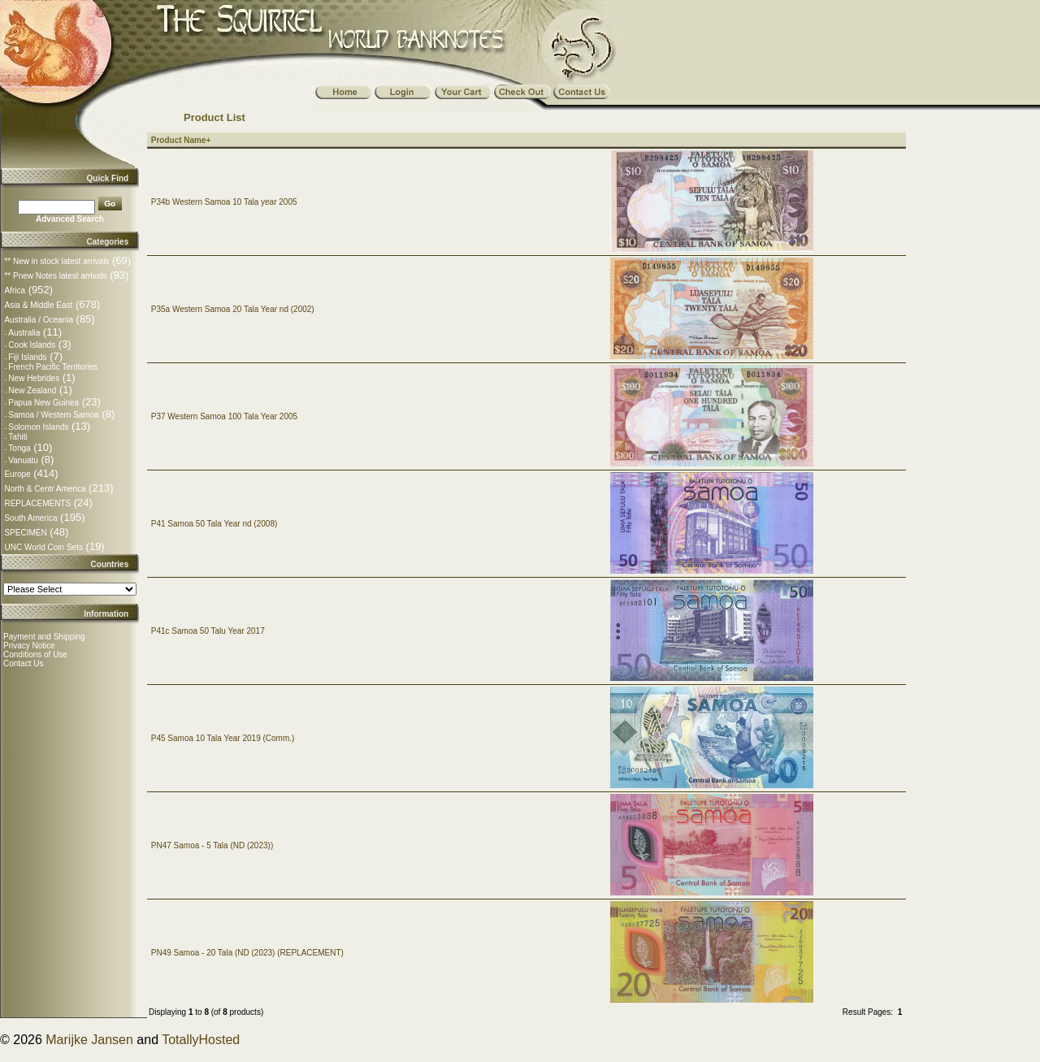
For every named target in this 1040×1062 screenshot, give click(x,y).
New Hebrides (33, 378)
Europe (17, 474)
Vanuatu (23, 460)
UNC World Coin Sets (43, 547)
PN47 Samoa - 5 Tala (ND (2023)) (212, 845)
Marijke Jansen (89, 1040)
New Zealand (32, 390)
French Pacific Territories (53, 366)
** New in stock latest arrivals (56, 261)
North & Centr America (44, 488)
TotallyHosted (201, 1040)
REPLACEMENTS (37, 503)
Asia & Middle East (38, 305)
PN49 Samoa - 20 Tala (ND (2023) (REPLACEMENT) (247, 952)
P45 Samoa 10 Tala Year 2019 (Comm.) (223, 738)
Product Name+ (181, 140)
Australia (24, 332)
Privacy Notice (29, 645)
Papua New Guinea (43, 402)
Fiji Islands (27, 357)
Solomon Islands (38, 427)
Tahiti (17, 436)
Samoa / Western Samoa (53, 414)
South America (30, 518)
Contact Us (23, 663)
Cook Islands (31, 344)
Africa (14, 290)
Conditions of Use (35, 654)
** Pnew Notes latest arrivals (55, 275)
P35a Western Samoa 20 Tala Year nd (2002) (232, 309)
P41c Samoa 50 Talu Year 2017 (208, 630)
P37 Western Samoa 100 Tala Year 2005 (224, 416)
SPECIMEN (25, 532)
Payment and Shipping (44, 636)
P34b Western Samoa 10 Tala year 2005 (224, 201)
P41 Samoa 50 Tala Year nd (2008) (214, 523)
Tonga (19, 448)
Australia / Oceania (38, 319)
